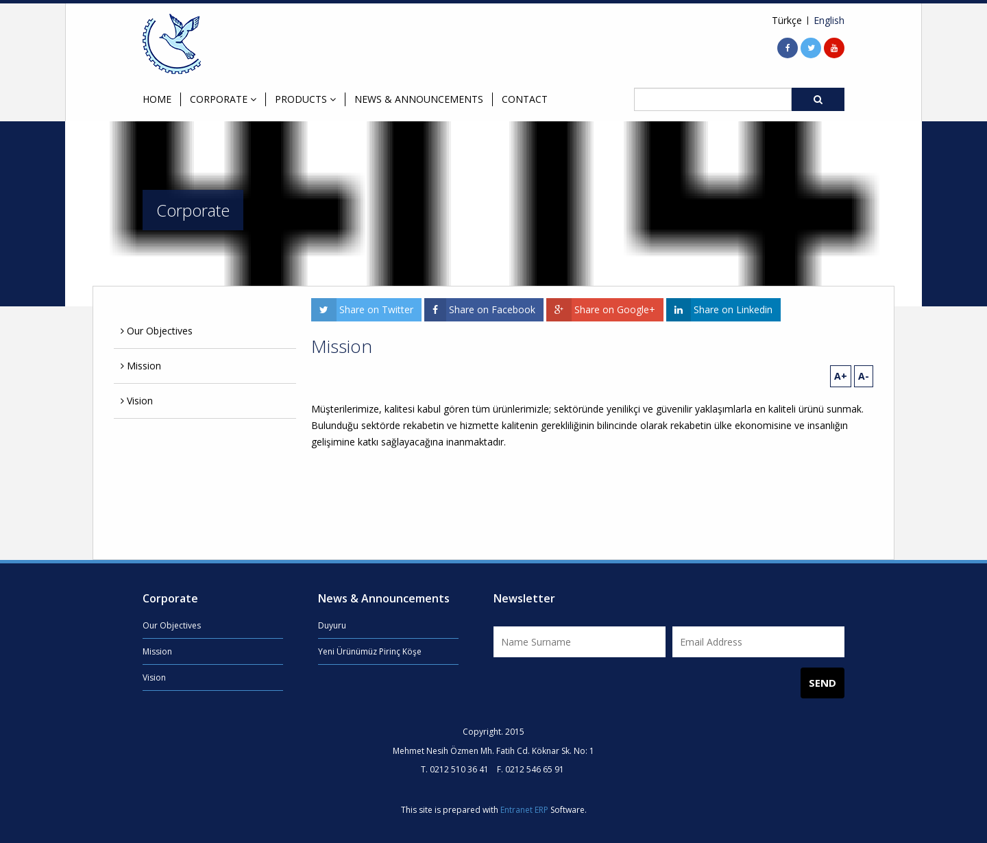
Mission (141, 365)
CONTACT (525, 99)
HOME (157, 99)
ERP (541, 810)
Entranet (516, 810)
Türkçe (787, 20)
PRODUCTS (305, 99)
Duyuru (332, 625)
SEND (822, 682)
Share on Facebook (479, 309)
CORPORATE (223, 99)
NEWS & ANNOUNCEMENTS (418, 99)
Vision (137, 400)
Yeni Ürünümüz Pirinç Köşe (370, 651)
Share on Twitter (362, 309)
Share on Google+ (600, 309)
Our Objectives (157, 330)
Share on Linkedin (719, 309)
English (829, 20)
